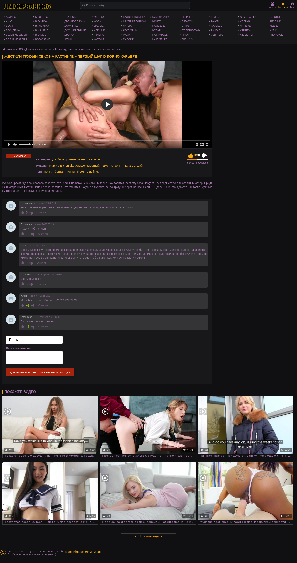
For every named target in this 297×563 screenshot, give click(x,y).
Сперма (245, 21)
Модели (272, 5)
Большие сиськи (17, 34)
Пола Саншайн (134, 165)
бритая (59, 171)
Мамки (127, 34)
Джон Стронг (111, 165)
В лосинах (42, 26)
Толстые (275, 17)
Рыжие (215, 30)
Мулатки (157, 30)
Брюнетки (41, 17)
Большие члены (16, 39)
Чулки (273, 30)
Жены (68, 39)
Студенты (246, 34)
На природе (159, 34)
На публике (159, 39)
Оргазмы (187, 21)
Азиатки (11, 17)
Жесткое (99, 17)
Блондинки (13, 30)
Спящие (245, 26)
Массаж (128, 39)
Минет (156, 21)
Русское (216, 26)
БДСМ (9, 26)
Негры (186, 17)
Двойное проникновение (77, 21)
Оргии (186, 26)
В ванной (41, 21)
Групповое (72, 17)
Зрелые (99, 26)
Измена (99, 34)
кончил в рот (75, 171)
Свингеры (217, 34)
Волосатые (42, 39)
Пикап (186, 34)
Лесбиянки (130, 30)
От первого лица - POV (194, 30)
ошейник (93, 171)
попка (48, 171)
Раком (215, 21)
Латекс (127, 26)
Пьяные (216, 17)
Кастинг (99, 39)
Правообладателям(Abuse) (83, 551)
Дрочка (69, 34)
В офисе (40, 34)
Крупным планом (134, 21)
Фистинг (275, 21)
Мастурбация (161, 17)
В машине (41, 30)
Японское (276, 34)
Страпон (245, 30)
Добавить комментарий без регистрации (40, 372)
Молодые (158, 26)
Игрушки (99, 30)
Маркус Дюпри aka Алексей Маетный (74, 165)
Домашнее (71, 26)
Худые (274, 26)
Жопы (97, 21)
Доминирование (75, 30)
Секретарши (248, 17)
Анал (9, 21)
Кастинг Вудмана (134, 17)
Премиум (188, 39)
